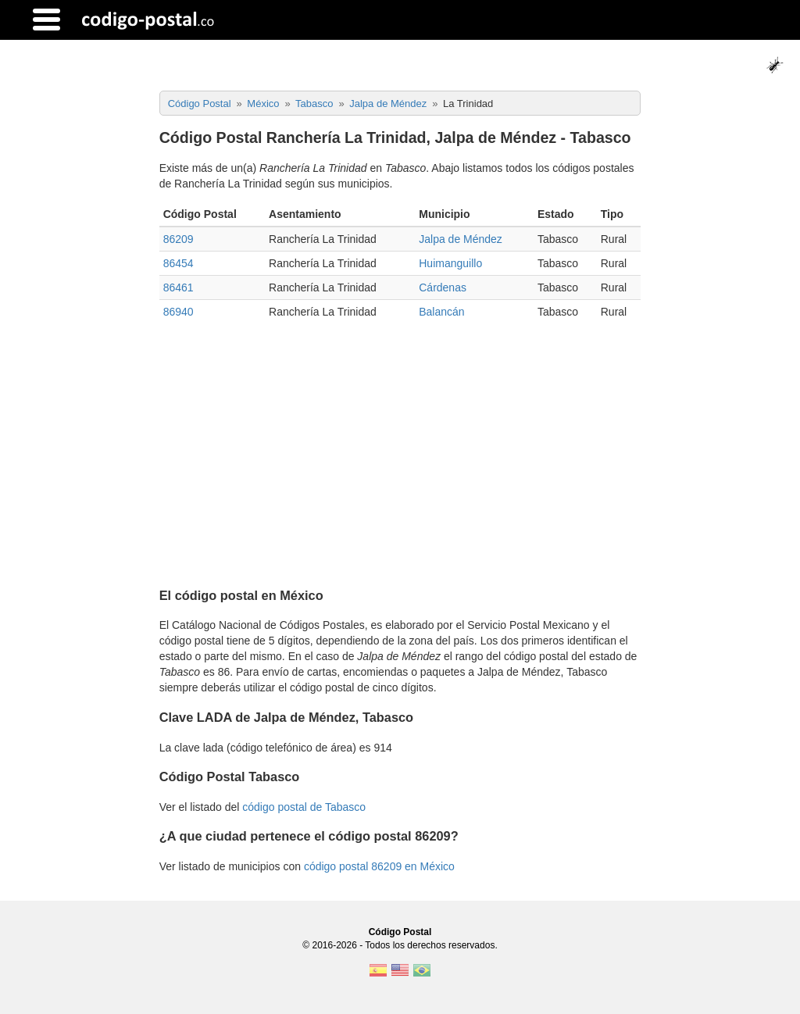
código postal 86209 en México (379, 866)
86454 (178, 263)
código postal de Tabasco (304, 807)
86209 (178, 239)
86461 (178, 287)
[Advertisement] (400, 448)
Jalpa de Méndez (460, 239)
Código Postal (400, 932)
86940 (178, 311)
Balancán (441, 311)
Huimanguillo (450, 263)
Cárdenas (442, 287)
